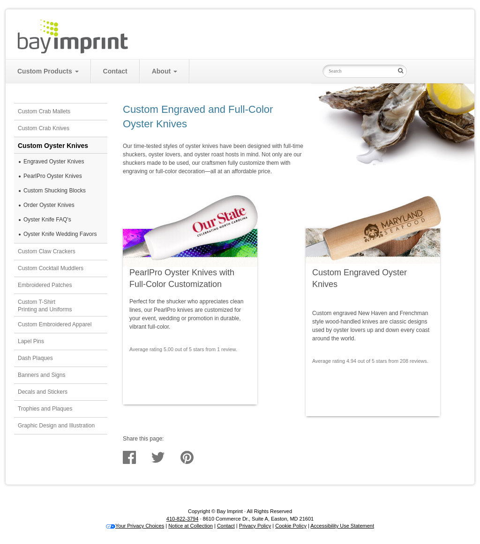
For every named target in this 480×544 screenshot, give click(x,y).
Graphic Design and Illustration (56, 425)
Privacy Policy (255, 526)
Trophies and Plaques (45, 408)
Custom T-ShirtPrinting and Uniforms (45, 306)
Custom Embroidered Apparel (54, 324)
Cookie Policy (291, 526)
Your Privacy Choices (135, 526)
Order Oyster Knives (49, 205)
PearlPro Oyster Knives (52, 176)
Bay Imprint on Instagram (446, 70)
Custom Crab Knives (43, 128)
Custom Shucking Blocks (54, 190)
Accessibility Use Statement (342, 526)
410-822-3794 (182, 519)
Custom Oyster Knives (53, 145)
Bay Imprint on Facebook (429, 70)
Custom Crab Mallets (44, 111)
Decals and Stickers (43, 392)
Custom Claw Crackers (46, 251)
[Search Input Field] (358, 71)
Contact (115, 71)
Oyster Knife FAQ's (47, 219)
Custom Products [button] (48, 71)
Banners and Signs (41, 375)
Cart (443, 23)
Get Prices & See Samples (188, 369)
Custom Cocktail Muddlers (50, 268)
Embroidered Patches (45, 285)
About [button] (164, 71)
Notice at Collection (190, 526)
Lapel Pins (31, 341)
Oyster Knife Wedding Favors (60, 234)
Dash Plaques (35, 358)
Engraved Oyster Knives (53, 161)
